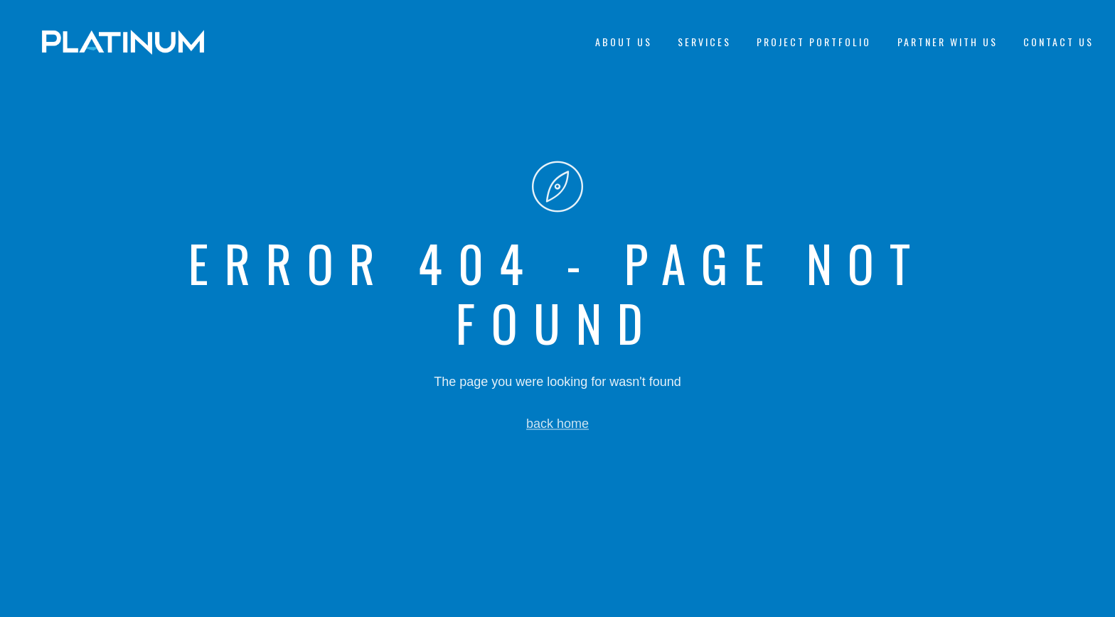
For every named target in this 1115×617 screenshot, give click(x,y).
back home (557, 424)
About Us (623, 41)
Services (704, 41)
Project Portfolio (814, 41)
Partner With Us (947, 41)
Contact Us (1058, 41)
